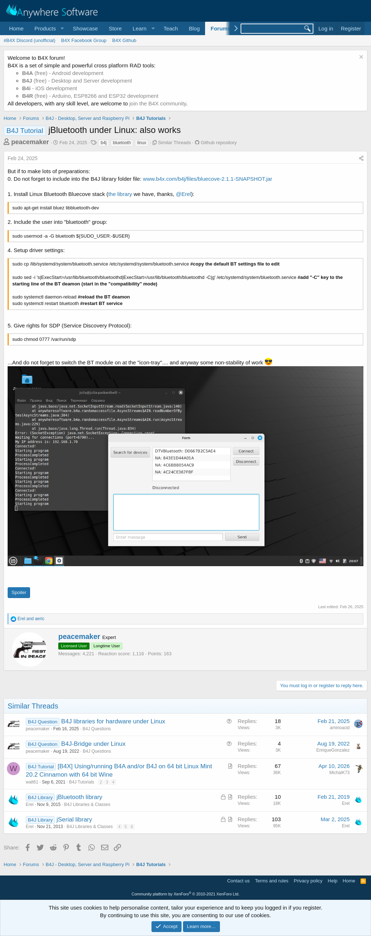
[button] (48, 28)
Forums (220, 28)
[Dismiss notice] (360, 58)
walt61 (32, 782)
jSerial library (74, 819)
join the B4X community (157, 103)
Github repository (219, 142)
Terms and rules (271, 880)
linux (141, 142)
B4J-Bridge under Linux (93, 743)
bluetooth (122, 142)
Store (115, 28)
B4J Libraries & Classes (87, 804)
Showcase (85, 28)
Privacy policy (308, 880)
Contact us (238, 880)
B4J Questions (97, 728)
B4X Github (124, 40)
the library (120, 194)
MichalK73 (339, 772)
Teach (170, 28)
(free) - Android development (62, 73)
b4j (104, 142)
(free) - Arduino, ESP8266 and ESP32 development (90, 96)
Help (333, 880)
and (30, 618)
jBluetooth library (80, 797)
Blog (194, 28)
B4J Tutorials (81, 782)
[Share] (361, 158)
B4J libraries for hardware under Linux (113, 721)
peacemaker (30, 142)
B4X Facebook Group (84, 40)
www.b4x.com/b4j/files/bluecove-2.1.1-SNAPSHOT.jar (207, 179)
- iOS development (49, 88)
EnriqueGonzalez (333, 750)
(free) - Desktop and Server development (77, 81)
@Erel (183, 194)
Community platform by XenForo (185, 894)
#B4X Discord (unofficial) (29, 40)
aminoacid (340, 727)
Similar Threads (174, 142)
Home (16, 28)
